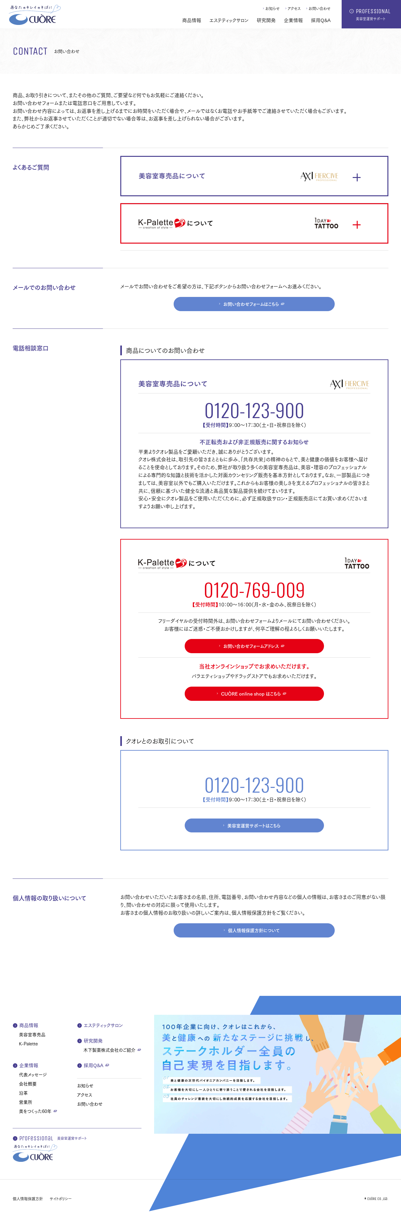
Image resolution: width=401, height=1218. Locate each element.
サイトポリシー (61, 1199)
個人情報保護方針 (28, 1199)
